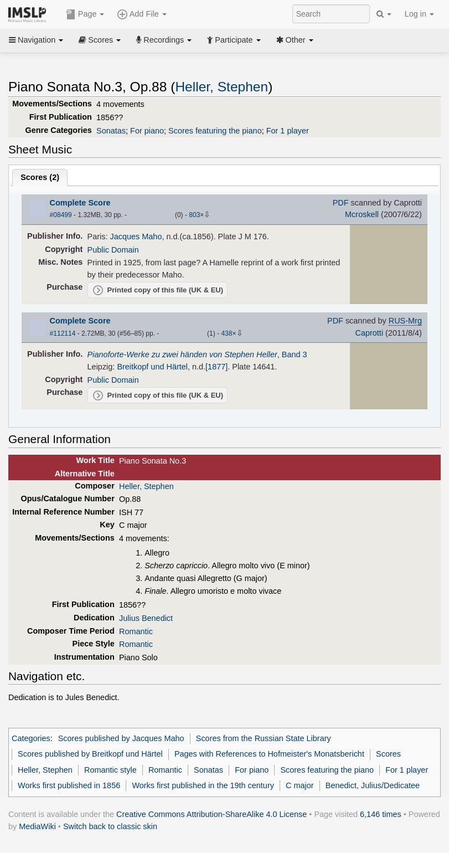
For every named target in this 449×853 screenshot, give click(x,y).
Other (294, 39)
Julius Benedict (146, 618)
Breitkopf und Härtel (152, 366)
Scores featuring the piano (215, 130)
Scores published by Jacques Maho (121, 738)
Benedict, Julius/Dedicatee (373, 785)
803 (194, 215)
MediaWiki (37, 826)
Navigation (36, 39)
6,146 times (380, 814)
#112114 (63, 333)
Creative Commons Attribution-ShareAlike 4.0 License (211, 814)
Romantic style (110, 769)
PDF (341, 202)
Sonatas (111, 130)
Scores (100, 39)
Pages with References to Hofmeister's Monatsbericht (269, 753)
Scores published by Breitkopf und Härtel (90, 753)
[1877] (216, 366)
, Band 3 (197, 354)
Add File (141, 14)
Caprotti (369, 332)
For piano (147, 130)
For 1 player (287, 130)
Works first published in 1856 (69, 785)
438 (226, 333)
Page (85, 14)
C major (300, 785)
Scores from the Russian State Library (263, 738)
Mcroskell (362, 214)
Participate (233, 39)
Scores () (39, 177)
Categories (31, 738)
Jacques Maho (136, 236)
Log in (419, 13)
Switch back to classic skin (110, 826)
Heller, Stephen (221, 86)
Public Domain (113, 249)
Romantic (136, 631)
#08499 (61, 215)
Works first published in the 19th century (203, 785)
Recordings (164, 39)
